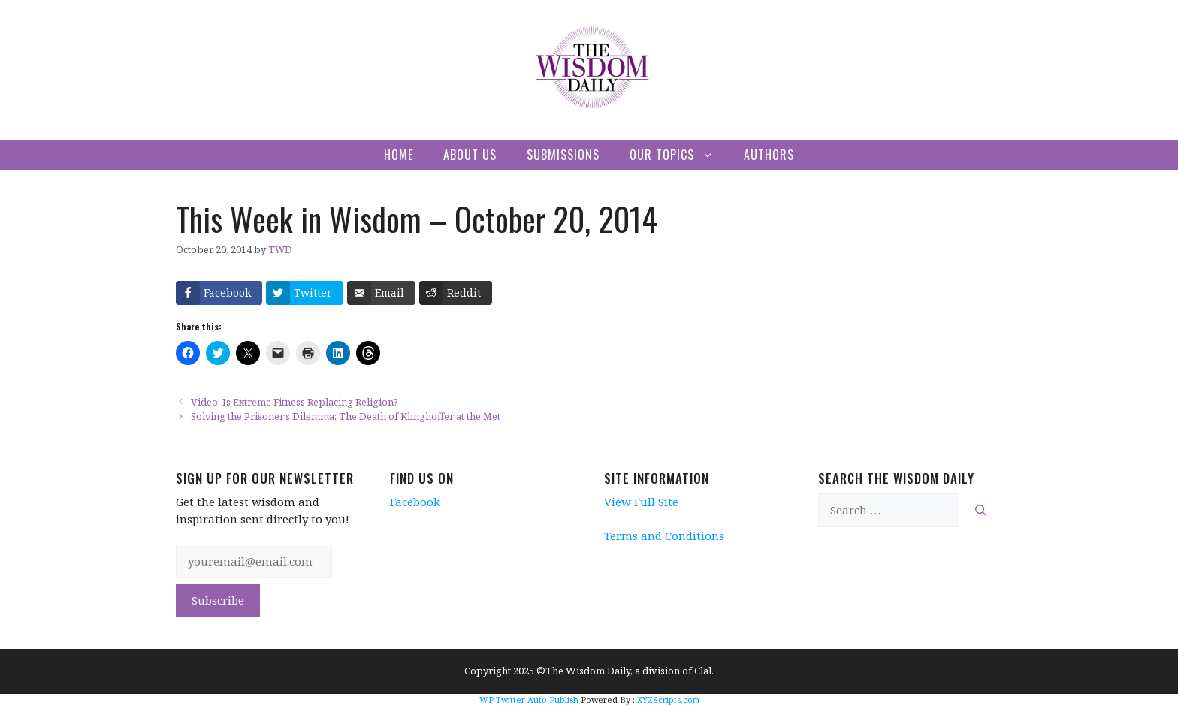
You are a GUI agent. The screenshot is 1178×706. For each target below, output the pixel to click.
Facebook (415, 501)
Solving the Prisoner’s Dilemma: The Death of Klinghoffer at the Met (345, 416)
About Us (470, 155)
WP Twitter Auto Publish (528, 699)
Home (398, 155)
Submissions (563, 155)
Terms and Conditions (664, 535)
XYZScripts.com (668, 699)
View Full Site (641, 501)
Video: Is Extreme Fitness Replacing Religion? (294, 402)
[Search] (980, 510)
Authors (769, 155)
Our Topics (679, 155)
